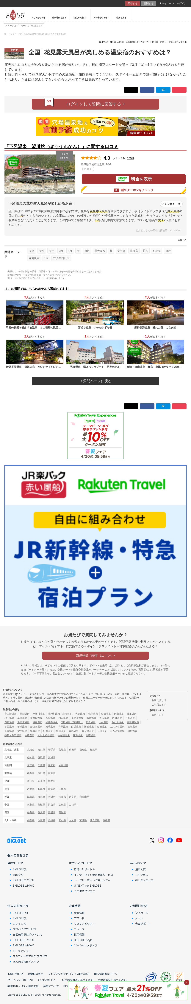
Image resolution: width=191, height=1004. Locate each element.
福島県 (93, 749)
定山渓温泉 (10, 713)
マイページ (167, 3)
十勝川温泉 (39, 713)
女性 (41, 250)
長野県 (41, 773)
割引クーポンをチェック (134, 190)
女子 (51, 250)
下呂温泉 (9, 726)
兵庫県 (62, 796)
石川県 (41, 781)
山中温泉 (103, 722)
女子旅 (121, 250)
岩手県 (51, 749)
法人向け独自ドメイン (26, 961)
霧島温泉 (74, 731)
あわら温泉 (118, 722)
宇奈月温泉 (133, 722)
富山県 (31, 781)
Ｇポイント (158, 714)
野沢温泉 (104, 718)
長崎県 (51, 820)
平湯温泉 (22, 726)
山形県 (83, 749)
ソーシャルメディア (86, 945)
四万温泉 (63, 718)
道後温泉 (102, 726)
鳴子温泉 (93, 713)
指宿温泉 (91, 735)
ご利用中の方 (139, 905)
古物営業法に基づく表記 (112, 980)
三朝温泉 (132, 726)
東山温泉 (119, 713)
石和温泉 (9, 722)
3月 (61, 250)
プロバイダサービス (24, 929)
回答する (132, 3)
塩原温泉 (91, 718)
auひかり (18, 874)
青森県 (41, 749)
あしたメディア (144, 880)
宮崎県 (83, 820)
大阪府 (51, 796)
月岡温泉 (130, 718)
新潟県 (51, 773)
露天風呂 (100, 250)
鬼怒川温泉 (77, 718)
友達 (31, 250)
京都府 (41, 796)
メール (139, 918)
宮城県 (62, 749)
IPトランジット (22, 951)
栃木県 (31, 757)
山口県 (72, 804)
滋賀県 (31, 796)
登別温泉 (24, 713)
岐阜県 (41, 788)
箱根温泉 (132, 731)
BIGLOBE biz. (21, 913)
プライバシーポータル (20, 980)
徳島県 (31, 812)
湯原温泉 (35, 731)
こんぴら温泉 (117, 726)
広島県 (62, 804)
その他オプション (84, 891)
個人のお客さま (17, 855)
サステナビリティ (84, 923)
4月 (70, 250)
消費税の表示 (35, 974)
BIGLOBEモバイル (24, 880)
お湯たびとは (159, 700)
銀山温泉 (9, 718)
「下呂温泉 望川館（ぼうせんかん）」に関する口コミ (61, 146)
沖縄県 (106, 820)
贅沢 (87, 250)
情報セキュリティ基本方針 (23, 986)
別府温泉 (48, 731)
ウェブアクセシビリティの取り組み (69, 974)
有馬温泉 (63, 726)
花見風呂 (34, 258)
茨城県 (51, 757)
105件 (130, 158)
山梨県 (31, 773)
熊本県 (62, 820)
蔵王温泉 (132, 713)
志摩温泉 (29, 735)
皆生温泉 (22, 731)
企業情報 (75, 905)
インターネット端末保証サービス (93, 874)
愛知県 (51, 788)
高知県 (62, 812)
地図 (88, 169)
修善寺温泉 (52, 722)
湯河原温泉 (23, 722)
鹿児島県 (95, 820)
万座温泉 (50, 718)
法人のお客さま (17, 905)
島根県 (41, 804)
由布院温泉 (64, 735)
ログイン (182, 3)
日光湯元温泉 (117, 731)
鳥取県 (31, 804)
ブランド (79, 918)
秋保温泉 (106, 713)
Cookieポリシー (47, 980)
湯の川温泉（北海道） (60, 713)
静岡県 (31, 788)
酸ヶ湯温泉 (88, 731)
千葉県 (41, 765)
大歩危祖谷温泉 (45, 735)
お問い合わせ (15, 974)
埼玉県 (31, 765)
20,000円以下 (61, 258)
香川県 (41, 812)
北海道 (31, 749)
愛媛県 (51, 812)
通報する (182, 240)
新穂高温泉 (36, 726)
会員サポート (143, 923)
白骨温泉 (117, 718)
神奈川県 (63, 765)
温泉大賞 (140, 869)
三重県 (62, 788)
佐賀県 (41, 820)
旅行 (168, 250)
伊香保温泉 (36, 718)
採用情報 (79, 934)
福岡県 (31, 820)
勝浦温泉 (89, 726)
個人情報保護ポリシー (107, 974)
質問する (149, 3)
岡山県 (51, 804)
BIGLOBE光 (20, 869)
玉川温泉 (102, 731)
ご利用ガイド (159, 704)
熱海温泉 (78, 735)
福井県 (51, 781)
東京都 (51, 765)
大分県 (72, 820)
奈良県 (72, 796)
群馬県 (41, 757)
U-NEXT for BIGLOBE (87, 885)
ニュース (79, 929)
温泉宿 (134, 250)
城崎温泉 (50, 726)
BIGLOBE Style (83, 940)
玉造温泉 (9, 731)
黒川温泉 (61, 731)
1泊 (46, 258)
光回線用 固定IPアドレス (27, 934)
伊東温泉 (37, 722)
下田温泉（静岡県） (72, 722)
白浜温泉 (76, 726)
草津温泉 (22, 718)
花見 (145, 250)
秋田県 (72, 749)
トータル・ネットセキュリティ (92, 880)
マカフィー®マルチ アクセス (30, 956)
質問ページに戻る (96, 381)
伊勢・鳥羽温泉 (12, 735)
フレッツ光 (19, 923)
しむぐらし (141, 874)
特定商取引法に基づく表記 (77, 980)
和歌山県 (84, 796)
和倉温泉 (91, 722)
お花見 (157, 250)
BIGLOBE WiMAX (23, 885)
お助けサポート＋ (84, 869)
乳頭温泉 (80, 713)
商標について (51, 986)
